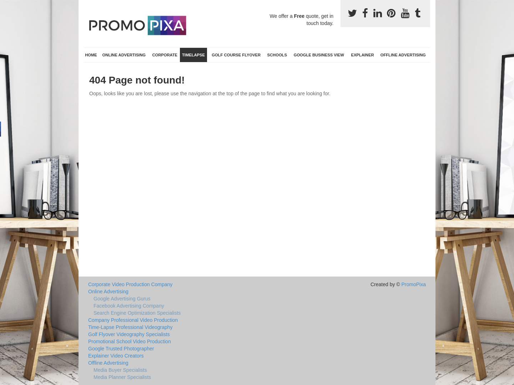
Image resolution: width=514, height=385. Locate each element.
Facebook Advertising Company (129, 306)
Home (91, 55)
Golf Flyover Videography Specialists (129, 334)
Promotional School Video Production (129, 341)
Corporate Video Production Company (130, 284)
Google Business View (319, 55)
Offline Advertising (403, 55)
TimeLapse (193, 55)
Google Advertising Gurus (122, 299)
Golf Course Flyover (236, 55)
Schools (277, 55)
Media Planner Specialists (122, 377)
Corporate (164, 55)
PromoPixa (414, 284)
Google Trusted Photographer (121, 348)
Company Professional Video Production (133, 320)
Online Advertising (124, 55)
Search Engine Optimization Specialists (137, 313)
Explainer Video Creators (115, 356)
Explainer (362, 55)
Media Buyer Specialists (120, 370)
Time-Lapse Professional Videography (130, 327)
